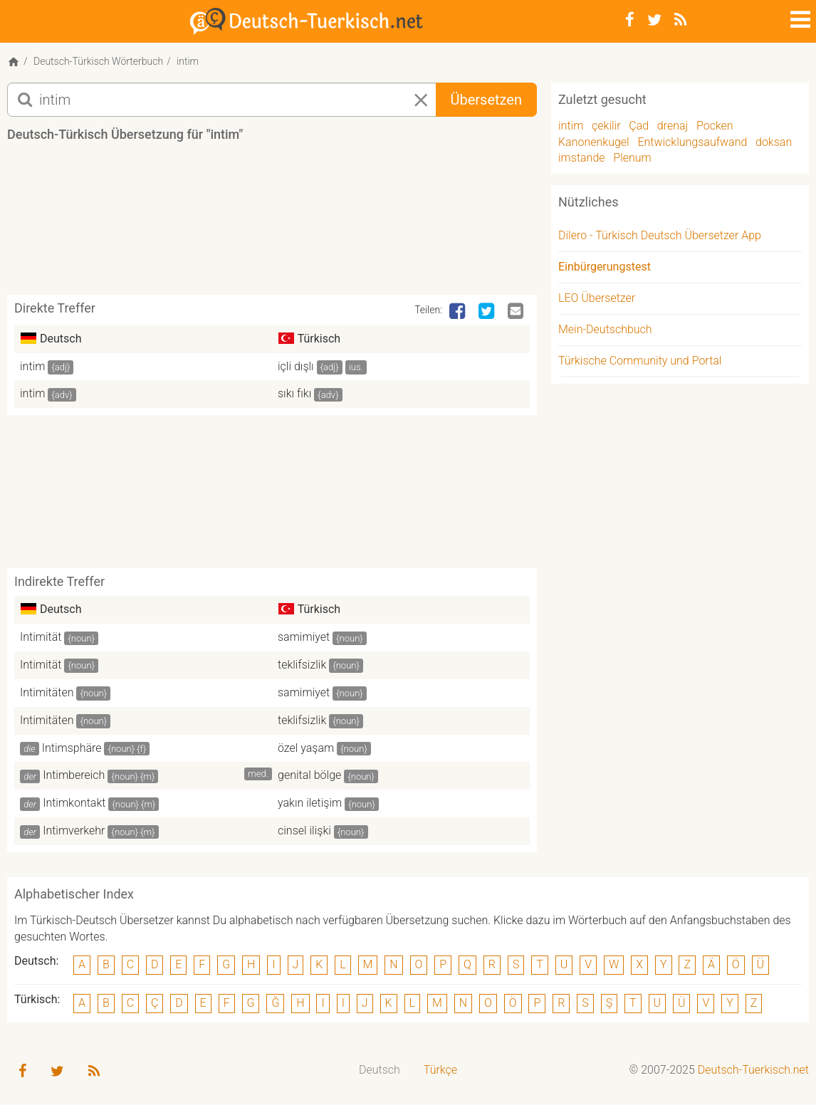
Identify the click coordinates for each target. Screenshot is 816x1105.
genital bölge (309, 775)
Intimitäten (47, 692)
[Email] (517, 312)
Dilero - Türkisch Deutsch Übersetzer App (659, 235)
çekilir (606, 125)
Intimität (40, 637)
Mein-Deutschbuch (605, 329)
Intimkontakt (74, 803)
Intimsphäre (72, 748)
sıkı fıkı (294, 393)
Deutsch (379, 1070)
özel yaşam (306, 748)
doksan (773, 142)
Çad (639, 125)
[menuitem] (379, 1070)
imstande (581, 157)
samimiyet (304, 637)
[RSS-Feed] (680, 20)
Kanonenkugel (593, 142)
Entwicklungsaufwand (692, 142)
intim (32, 366)
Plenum (632, 157)
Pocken (714, 125)
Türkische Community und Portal (639, 360)
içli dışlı (296, 366)
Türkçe (440, 1070)
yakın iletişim (310, 803)
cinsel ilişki (304, 830)
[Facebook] (630, 20)
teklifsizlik (302, 664)
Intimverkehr (74, 830)
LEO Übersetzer (596, 298)
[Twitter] (654, 20)
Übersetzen (486, 99)
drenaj (672, 125)
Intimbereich (74, 775)
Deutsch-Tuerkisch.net (753, 1070)
